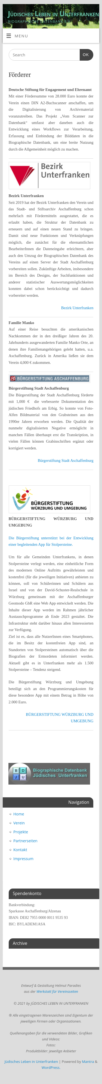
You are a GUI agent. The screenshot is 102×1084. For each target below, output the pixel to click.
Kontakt (20, 849)
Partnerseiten (25, 840)
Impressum (23, 858)
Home (18, 814)
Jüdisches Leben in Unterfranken (53, 13)
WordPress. (51, 1067)
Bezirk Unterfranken (77, 308)
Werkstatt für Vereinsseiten (57, 991)
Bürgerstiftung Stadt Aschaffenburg (66, 460)
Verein (19, 822)
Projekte (20, 831)
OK (84, 54)
